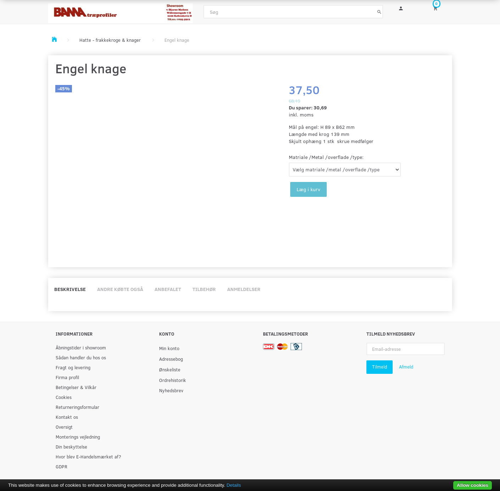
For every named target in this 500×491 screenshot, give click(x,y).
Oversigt (64, 427)
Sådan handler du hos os (81, 357)
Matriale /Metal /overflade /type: (326, 157)
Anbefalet (168, 289)
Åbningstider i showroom (81, 347)
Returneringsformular (77, 407)
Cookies (64, 397)
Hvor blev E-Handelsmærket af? (88, 456)
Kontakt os (67, 417)
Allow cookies (472, 485)
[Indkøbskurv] (440, 8)
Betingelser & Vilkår (76, 387)
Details (233, 485)
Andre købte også (120, 289)
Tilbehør (204, 289)
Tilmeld (379, 367)
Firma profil (67, 377)
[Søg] (379, 11)
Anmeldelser (243, 289)
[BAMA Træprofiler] (120, 11)
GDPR (61, 466)
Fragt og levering (73, 367)
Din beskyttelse (71, 447)
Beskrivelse (70, 289)
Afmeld (406, 367)
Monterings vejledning (78, 437)
